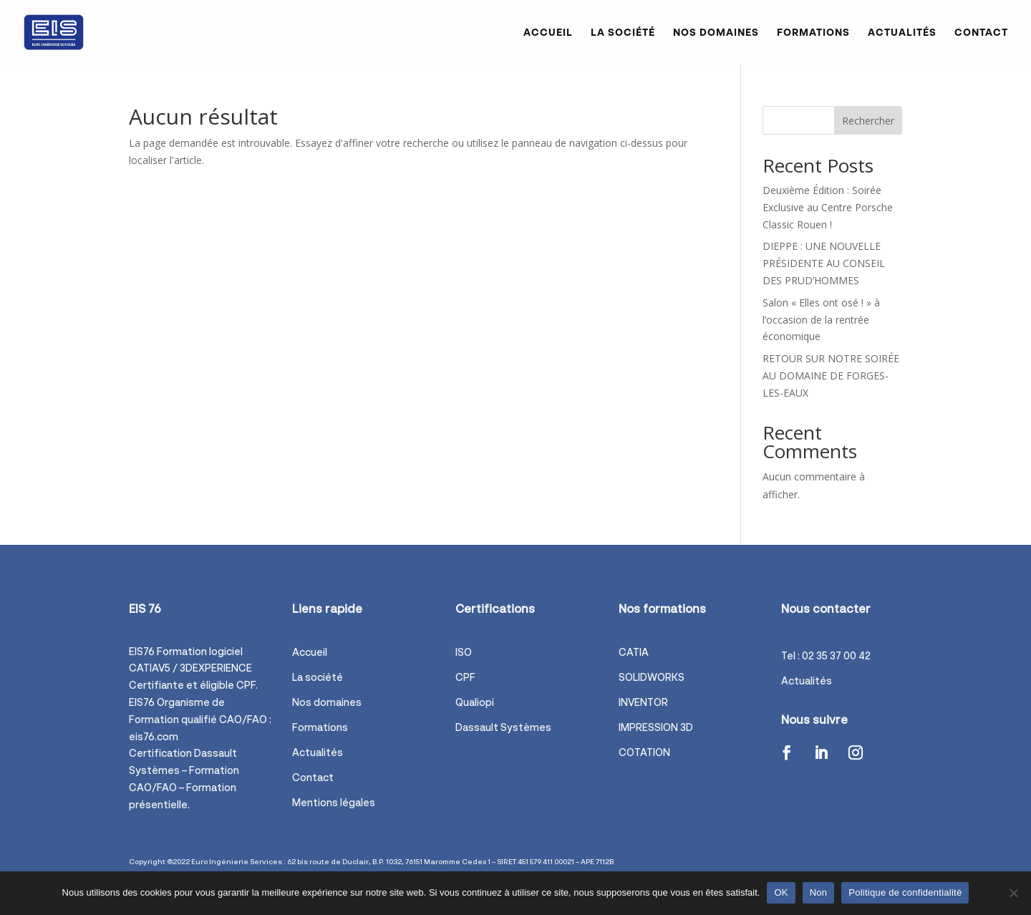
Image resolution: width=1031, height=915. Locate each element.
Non (819, 892)
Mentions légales (333, 802)
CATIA (634, 652)
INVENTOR (643, 702)
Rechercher (868, 120)
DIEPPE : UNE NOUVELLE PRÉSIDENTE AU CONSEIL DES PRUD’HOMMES (824, 263)
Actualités (902, 32)
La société (623, 32)
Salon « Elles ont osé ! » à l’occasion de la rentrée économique (821, 320)
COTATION (644, 752)
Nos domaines (716, 32)
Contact (981, 32)
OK (781, 892)
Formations (813, 32)
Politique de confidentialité (905, 892)
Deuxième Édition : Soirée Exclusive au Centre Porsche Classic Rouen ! (828, 207)
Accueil (548, 32)
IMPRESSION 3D (656, 727)
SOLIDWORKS (651, 677)
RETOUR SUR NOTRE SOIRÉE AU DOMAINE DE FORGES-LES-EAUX (831, 376)
